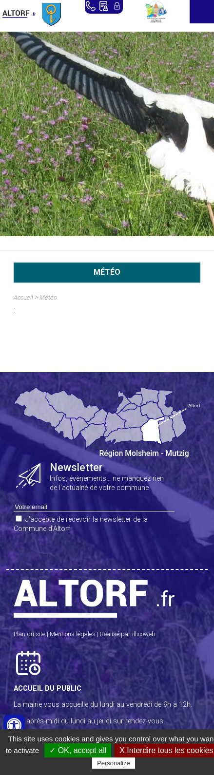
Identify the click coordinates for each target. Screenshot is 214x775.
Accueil (23, 297)
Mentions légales (73, 634)
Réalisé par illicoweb (128, 634)
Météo (48, 297)
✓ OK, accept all (77, 750)
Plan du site (29, 634)
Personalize (113, 763)
